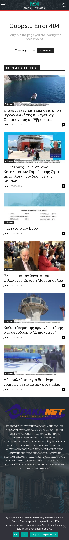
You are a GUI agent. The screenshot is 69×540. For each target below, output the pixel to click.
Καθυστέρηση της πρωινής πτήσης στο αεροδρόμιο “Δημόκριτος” (33, 330)
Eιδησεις (9, 104)
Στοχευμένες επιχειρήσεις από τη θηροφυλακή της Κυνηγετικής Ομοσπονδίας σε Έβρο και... (33, 115)
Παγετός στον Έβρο (21, 228)
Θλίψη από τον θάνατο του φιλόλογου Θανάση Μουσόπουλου (33, 278)
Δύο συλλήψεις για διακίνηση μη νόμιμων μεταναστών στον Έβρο (32, 382)
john (6, 124)
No (24, 534)
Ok (15, 534)
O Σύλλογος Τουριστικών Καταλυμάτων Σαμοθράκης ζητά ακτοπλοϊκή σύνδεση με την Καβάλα (31, 174)
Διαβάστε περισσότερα (44, 534)
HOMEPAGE (45, 50)
